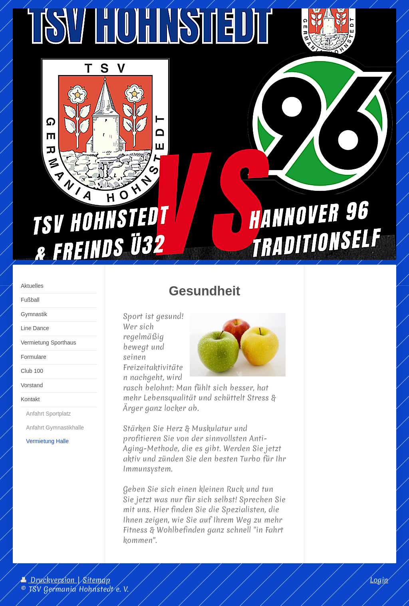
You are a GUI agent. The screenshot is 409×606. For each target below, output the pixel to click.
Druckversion (49, 580)
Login (379, 580)
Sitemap (96, 580)
